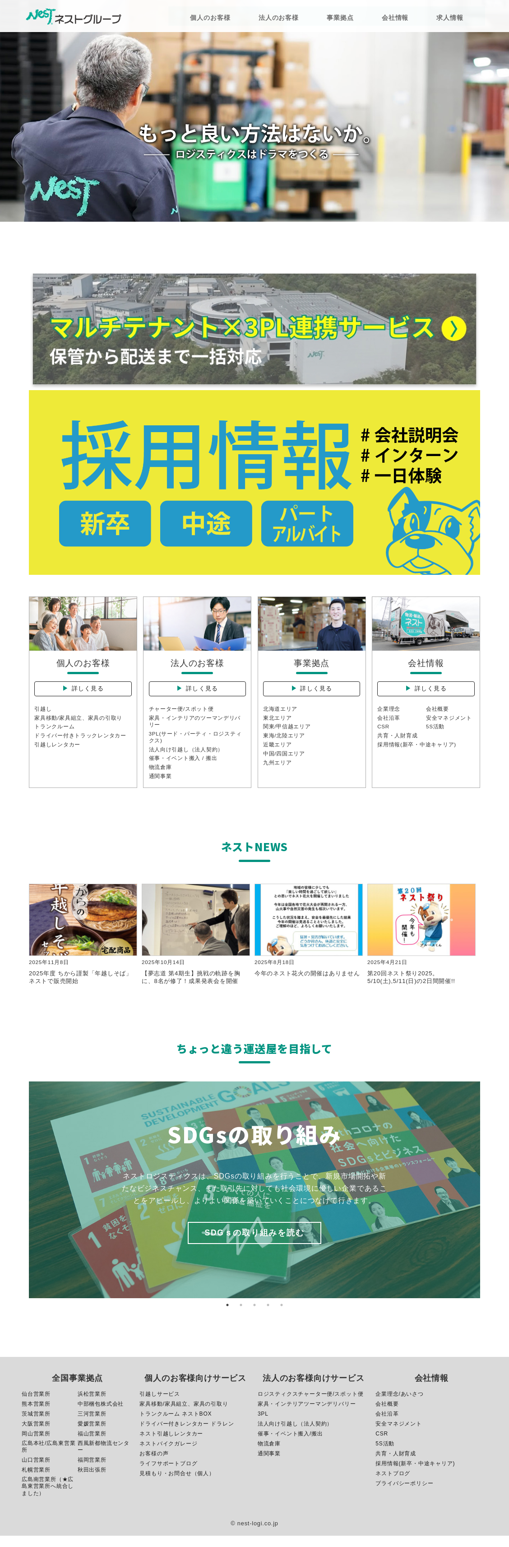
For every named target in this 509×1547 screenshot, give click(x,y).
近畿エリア (277, 751)
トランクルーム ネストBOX (175, 1425)
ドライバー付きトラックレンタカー (80, 742)
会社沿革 (388, 724)
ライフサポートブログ (168, 1475)
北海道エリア (280, 715)
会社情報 (389, 19)
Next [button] (486, 1201)
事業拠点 (338, 19)
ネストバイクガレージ (168, 1455)
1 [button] (227, 1316)
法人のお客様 (279, 19)
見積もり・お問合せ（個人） (176, 1485)
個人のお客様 (214, 19)
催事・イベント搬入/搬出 (290, 1445)
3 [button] (254, 1316)
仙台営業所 (36, 1405)
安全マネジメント (449, 724)
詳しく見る (88, 692)
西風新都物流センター (104, 1458)
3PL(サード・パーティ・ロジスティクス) (196, 743)
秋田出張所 (92, 1481)
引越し (42, 715)
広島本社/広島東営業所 (48, 1458)
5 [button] (281, 1316)
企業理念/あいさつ (399, 1405)
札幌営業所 (36, 1481)
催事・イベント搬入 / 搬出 (183, 765)
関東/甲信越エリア (287, 733)
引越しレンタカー (57, 751)
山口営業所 (36, 1471)
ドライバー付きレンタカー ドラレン (186, 1435)
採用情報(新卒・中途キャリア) (417, 751)
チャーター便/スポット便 (181, 715)
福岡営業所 (92, 1471)
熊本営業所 (36, 1415)
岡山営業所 (36, 1445)
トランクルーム (54, 733)
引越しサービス (159, 1405)
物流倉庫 (160, 775)
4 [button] (268, 1316)
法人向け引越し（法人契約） (186, 756)
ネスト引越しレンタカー (171, 1445)
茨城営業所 (36, 1425)
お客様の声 (153, 1465)
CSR (383, 733)
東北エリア (277, 724)
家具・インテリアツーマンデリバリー (307, 1415)
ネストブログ (392, 1485)
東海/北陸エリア (284, 742)
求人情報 (441, 19)
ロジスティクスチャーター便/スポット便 (311, 1405)
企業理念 (388, 715)
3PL (263, 1425)
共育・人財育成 (397, 742)
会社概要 (437, 715)
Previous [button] (22, 1201)
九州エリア (277, 770)
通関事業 (160, 784)
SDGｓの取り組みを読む (254, 1244)
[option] (254, 1201)
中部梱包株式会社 (101, 1415)
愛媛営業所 (92, 1435)
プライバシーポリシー (404, 1494)
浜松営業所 (92, 1405)
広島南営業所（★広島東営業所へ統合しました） (48, 1497)
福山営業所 (92, 1445)
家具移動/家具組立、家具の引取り (78, 724)
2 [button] (240, 1316)
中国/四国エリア (284, 760)
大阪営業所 (36, 1435)
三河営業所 (92, 1425)
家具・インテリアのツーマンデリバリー (195, 727)
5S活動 (435, 733)
